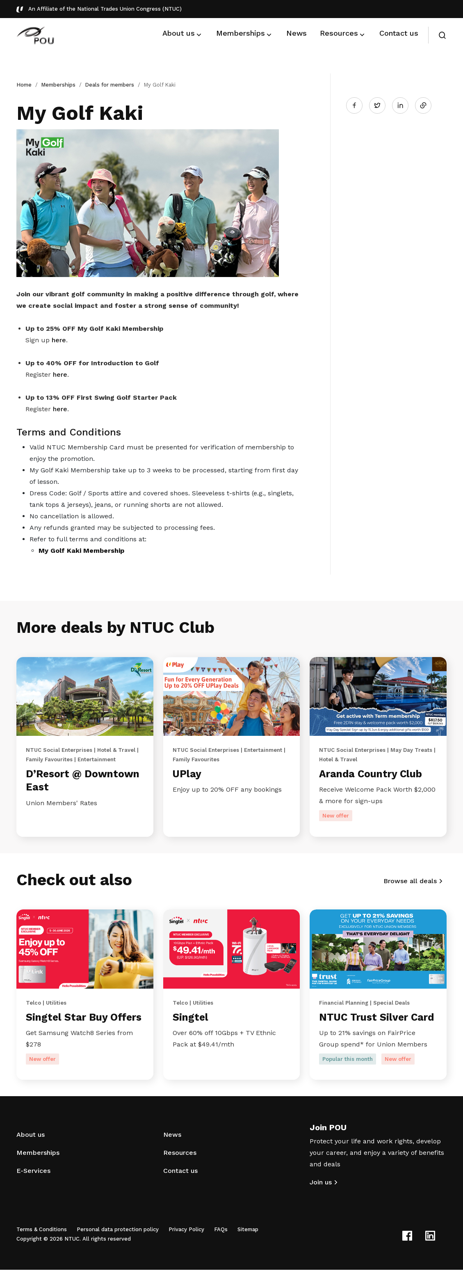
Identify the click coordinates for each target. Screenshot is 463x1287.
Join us (321, 1199)
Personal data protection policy (118, 1246)
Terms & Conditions (41, 1246)
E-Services (33, 1188)
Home (24, 85)
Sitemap (247, 1246)
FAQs (221, 1246)
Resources (179, 1170)
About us (30, 1152)
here (59, 340)
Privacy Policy (186, 1246)
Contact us (180, 1188)
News (172, 1152)
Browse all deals (410, 883)
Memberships (58, 85)
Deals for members (109, 85)
